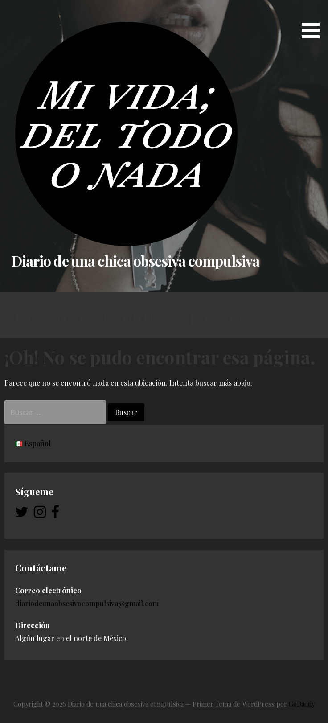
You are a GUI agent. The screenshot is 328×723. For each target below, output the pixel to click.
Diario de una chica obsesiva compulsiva (135, 260)
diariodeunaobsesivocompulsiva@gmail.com (87, 603)
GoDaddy (302, 703)
